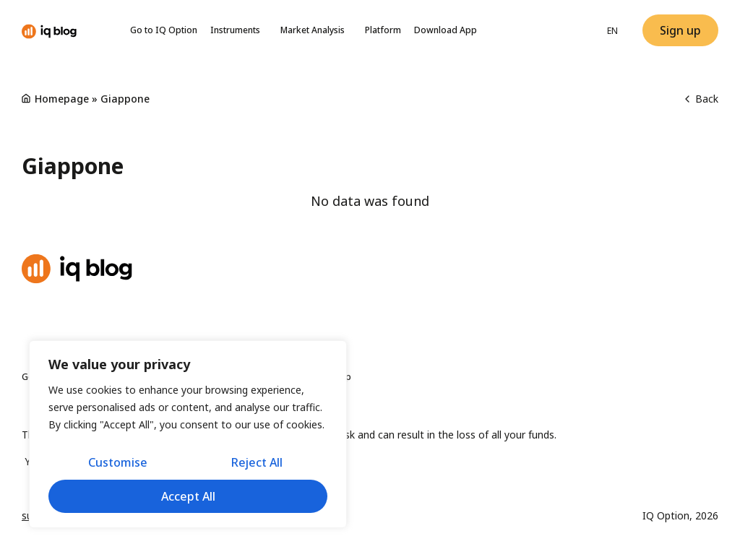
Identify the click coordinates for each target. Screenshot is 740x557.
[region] (188, 435)
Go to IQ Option (163, 30)
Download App (445, 30)
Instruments (238, 30)
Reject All (257, 463)
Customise (117, 463)
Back (701, 98)
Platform (383, 30)
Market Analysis (316, 30)
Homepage (62, 98)
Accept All (188, 496)
